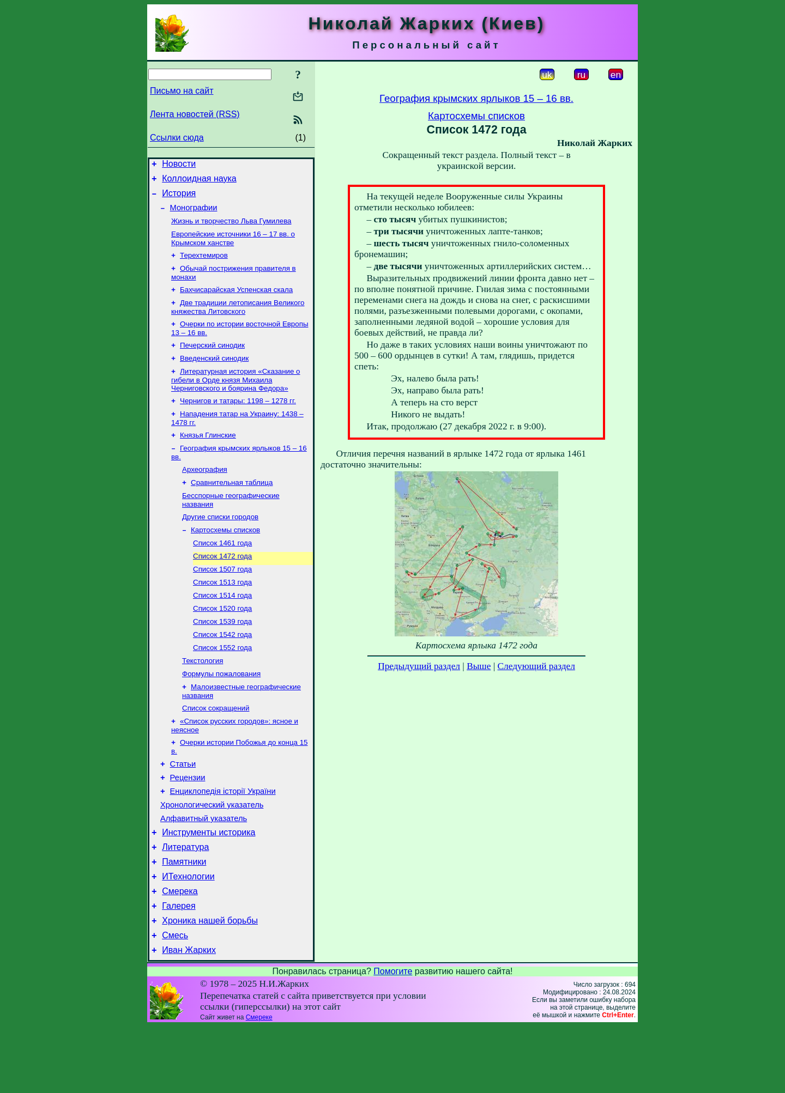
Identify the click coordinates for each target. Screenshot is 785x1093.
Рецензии (188, 824)
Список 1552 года (222, 685)
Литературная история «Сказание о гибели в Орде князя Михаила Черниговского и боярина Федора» (235, 397)
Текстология (202, 699)
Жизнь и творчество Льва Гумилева (231, 228)
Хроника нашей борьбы (210, 983)
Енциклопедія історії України (223, 839)
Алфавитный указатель (203, 870)
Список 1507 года (222, 600)
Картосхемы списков (225, 557)
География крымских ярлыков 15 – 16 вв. (476, 98)
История (179, 198)
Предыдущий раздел (419, 666)
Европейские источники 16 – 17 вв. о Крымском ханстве (233, 247)
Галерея (178, 967)
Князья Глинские (208, 456)
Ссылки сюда (177, 137)
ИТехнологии (188, 934)
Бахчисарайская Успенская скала (236, 301)
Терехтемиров (204, 265)
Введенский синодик (214, 375)
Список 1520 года (222, 642)
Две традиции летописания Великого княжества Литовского (238, 320)
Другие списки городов (220, 543)
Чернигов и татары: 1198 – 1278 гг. (238, 419)
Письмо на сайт (181, 90)
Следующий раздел (536, 666)
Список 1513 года (222, 614)
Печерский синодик (212, 360)
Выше (479, 666)
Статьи (183, 809)
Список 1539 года (222, 656)
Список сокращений (215, 749)
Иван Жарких (189, 1016)
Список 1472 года (222, 585)
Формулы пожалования (221, 713)
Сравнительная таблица (232, 506)
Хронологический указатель (211, 855)
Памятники (184, 918)
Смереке (259, 1084)
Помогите (392, 1037)
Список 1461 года (222, 571)
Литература (185, 902)
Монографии (194, 214)
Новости (179, 165)
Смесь (175, 1000)
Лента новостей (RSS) (195, 114)
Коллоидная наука (199, 181)
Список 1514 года (222, 628)
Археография (204, 492)
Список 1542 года (222, 670)
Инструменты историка (208, 885)
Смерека (180, 951)
